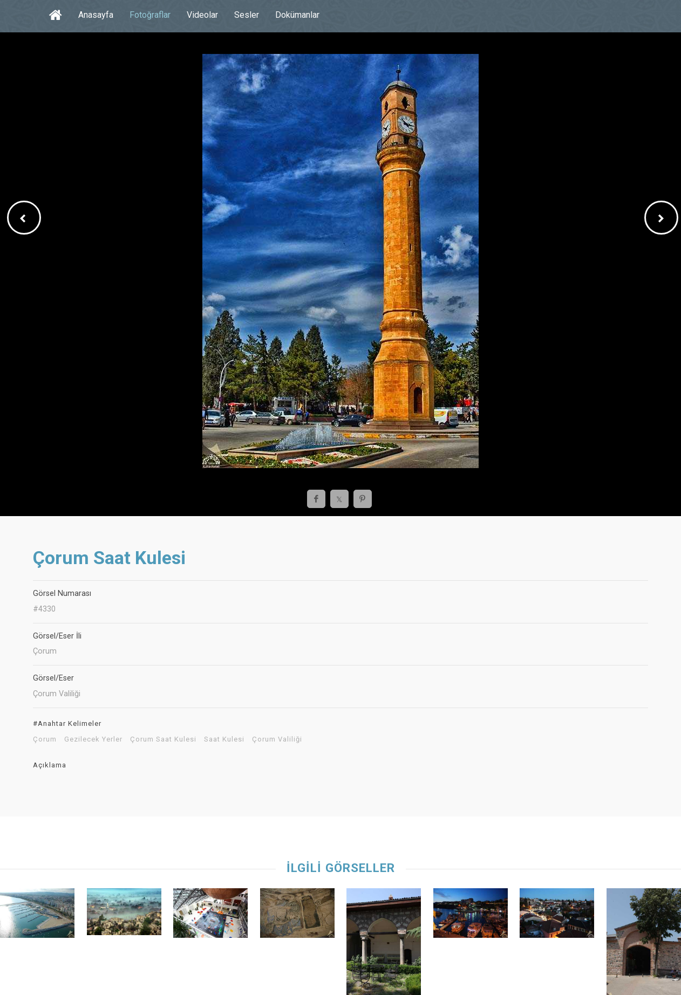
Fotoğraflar (150, 15)
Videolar (202, 15)
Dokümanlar (297, 15)
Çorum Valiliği (277, 739)
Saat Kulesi (224, 739)
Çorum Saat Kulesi (163, 739)
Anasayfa (95, 15)
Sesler (246, 15)
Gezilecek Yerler (93, 739)
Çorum (45, 739)
